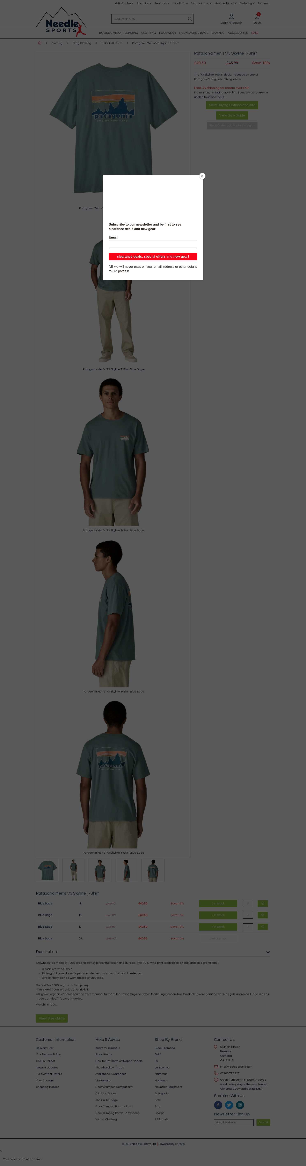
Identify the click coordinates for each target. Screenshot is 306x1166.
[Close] (202, 176)
